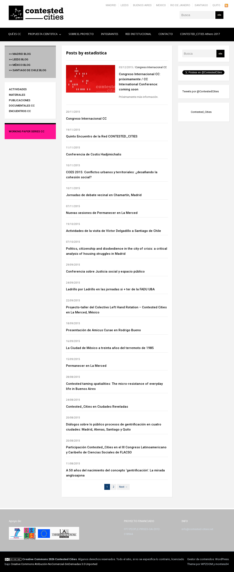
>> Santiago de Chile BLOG (27, 70)
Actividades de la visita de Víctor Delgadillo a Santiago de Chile (113, 231)
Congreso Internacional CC (151, 67)
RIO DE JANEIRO (180, 5)
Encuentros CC (20, 111)
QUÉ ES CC (14, 34)
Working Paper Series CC (26, 131)
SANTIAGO (201, 5)
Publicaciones (19, 100)
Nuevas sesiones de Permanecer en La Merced (102, 213)
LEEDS (125, 5)
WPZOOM (207, 564)
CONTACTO (165, 34)
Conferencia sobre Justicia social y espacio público (105, 271)
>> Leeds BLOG (18, 59)
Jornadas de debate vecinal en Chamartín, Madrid (104, 195)
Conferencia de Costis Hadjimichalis (93, 154)
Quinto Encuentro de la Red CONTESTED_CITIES (101, 136)
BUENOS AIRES (142, 5)
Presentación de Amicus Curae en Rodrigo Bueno (103, 330)
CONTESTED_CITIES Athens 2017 (200, 34)
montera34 (221, 564)
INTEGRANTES (109, 34)
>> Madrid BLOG (20, 53)
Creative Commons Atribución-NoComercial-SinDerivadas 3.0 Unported (54, 564)
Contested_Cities (201, 112)
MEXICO (161, 5)
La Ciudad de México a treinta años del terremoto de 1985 (110, 348)
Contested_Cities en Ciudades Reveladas (97, 407)
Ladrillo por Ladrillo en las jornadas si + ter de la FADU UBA (110, 289)
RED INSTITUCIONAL (138, 34)
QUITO (216, 5)
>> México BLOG (19, 64)
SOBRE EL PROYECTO (81, 34)
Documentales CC (22, 105)
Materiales (17, 94)
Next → (123, 486)
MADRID (111, 5)
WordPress (222, 559)
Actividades (18, 89)
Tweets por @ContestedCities (200, 91)
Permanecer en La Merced (86, 366)
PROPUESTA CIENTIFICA (43, 34)
